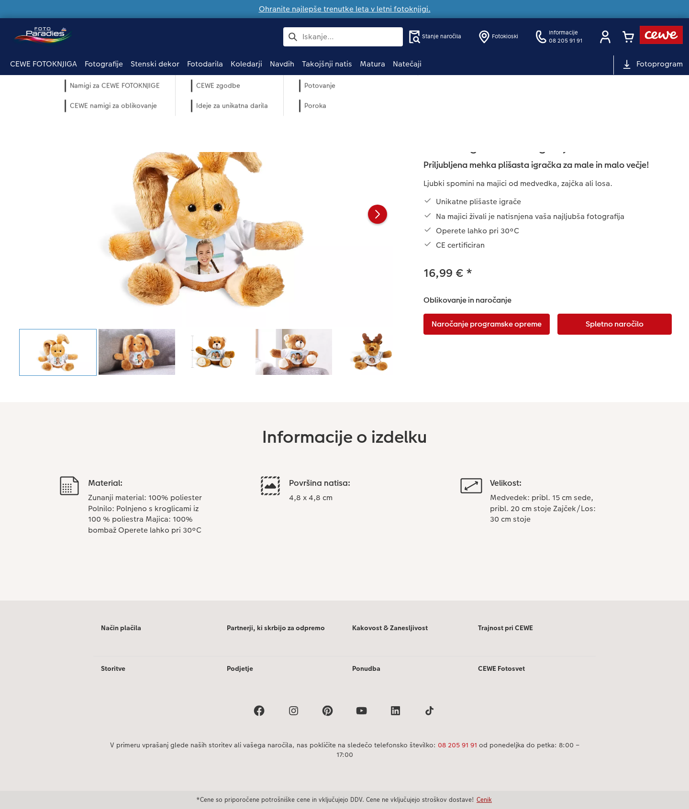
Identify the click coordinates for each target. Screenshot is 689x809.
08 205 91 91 (457, 745)
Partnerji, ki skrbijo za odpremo (276, 628)
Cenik (484, 799)
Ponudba (366, 668)
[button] (605, 37)
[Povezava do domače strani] (104, 36)
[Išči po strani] (343, 37)
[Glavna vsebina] (344, 351)
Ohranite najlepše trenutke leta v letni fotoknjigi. (345, 8)
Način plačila (121, 628)
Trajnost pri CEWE (505, 628)
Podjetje (240, 668)
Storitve (113, 668)
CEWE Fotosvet (501, 668)
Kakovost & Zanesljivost (390, 628)
